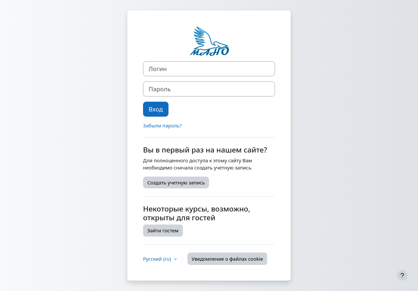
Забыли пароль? (162, 125)
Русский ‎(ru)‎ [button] (157, 258)
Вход (156, 109)
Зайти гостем (163, 230)
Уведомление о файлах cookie (227, 258)
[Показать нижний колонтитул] (402, 275)
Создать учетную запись (176, 182)
